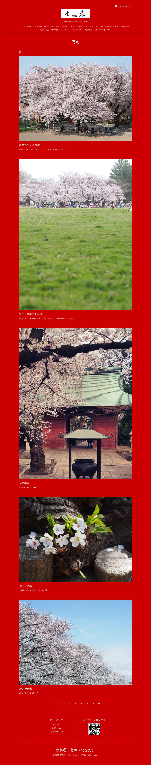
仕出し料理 (48, 26)
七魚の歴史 (44, 30)
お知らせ (38, 26)
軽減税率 (55, 30)
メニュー (99, 26)
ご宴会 (71, 26)
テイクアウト (82, 26)
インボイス (65, 30)
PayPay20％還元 (111, 26)
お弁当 (64, 26)
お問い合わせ (99, 30)
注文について (77, 30)
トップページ (27, 26)
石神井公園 (125, 26)
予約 (109, 30)
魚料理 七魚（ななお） (75, 750)
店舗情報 (88, 30)
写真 (91, 26)
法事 (57, 26)
